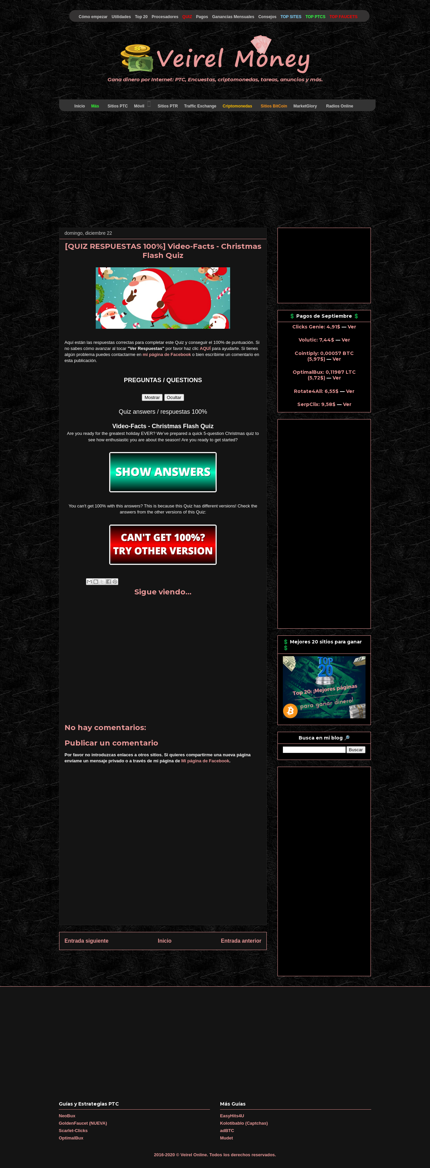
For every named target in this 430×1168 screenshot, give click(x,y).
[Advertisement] (215, 171)
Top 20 (141, 16)
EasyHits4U (232, 1115)
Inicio (79, 106)
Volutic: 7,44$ (316, 340)
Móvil (143, 104)
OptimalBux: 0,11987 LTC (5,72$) (324, 375)
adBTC (227, 1130)
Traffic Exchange (200, 106)
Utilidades (121, 16)
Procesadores (165, 16)
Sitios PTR (168, 106)
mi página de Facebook (167, 354)
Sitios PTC (117, 106)
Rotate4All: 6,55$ (316, 391)
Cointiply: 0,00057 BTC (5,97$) (324, 356)
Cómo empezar (93, 16)
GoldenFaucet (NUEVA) (83, 1123)
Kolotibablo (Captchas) (244, 1123)
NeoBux (67, 1115)
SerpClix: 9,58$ (316, 404)
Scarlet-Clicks (73, 1130)
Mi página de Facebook (205, 760)
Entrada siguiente (86, 941)
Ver (352, 327)
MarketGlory (305, 106)
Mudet (226, 1137)
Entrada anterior (241, 941)
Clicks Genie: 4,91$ (316, 327)
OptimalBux (71, 1137)
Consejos (267, 16)
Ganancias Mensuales (233, 16)
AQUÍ (205, 348)
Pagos (202, 16)
